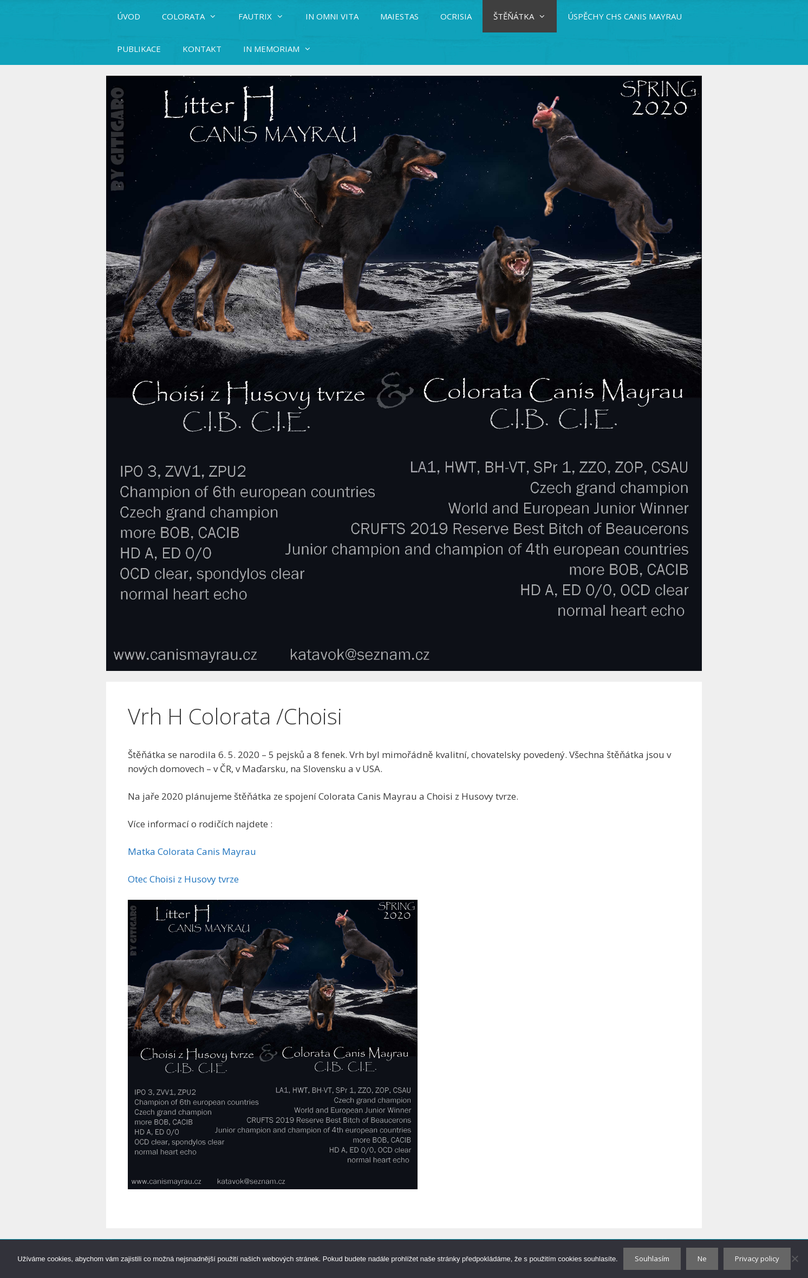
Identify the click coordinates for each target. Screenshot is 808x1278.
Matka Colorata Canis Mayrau (192, 851)
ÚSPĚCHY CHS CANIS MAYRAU (625, 16)
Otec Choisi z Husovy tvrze (183, 879)
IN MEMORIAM (282, 48)
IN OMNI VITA (332, 16)
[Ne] (794, 1258)
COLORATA (194, 16)
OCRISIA (456, 16)
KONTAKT (202, 48)
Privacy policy (757, 1258)
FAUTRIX (266, 16)
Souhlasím (652, 1258)
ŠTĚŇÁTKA (525, 16)
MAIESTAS (399, 16)
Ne (702, 1258)
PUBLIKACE (139, 48)
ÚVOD (128, 16)
